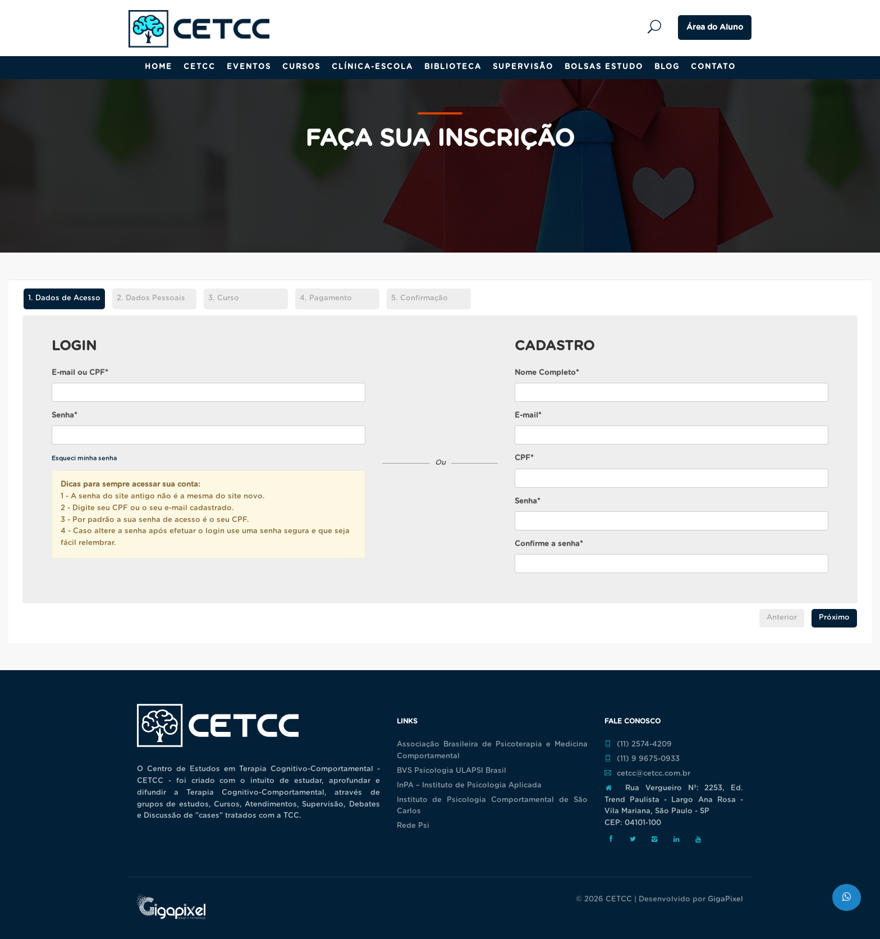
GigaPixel (725, 899)
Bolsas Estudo (604, 67)
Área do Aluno (714, 27)
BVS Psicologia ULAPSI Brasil (451, 771)
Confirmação (419, 298)
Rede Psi (413, 826)
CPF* (524, 458)
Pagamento (326, 298)
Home (158, 67)
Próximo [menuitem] (834, 617)
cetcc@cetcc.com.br (647, 773)
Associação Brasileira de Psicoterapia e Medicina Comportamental (492, 750)
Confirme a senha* (549, 544)
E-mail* (528, 415)
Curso (223, 298)
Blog (667, 67)
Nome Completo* (547, 373)
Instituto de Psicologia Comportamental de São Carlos (492, 806)
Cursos (301, 67)
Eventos (249, 67)
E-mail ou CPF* (80, 373)
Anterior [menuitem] (782, 617)
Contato (713, 67)
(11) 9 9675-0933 (642, 759)
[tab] (64, 300)
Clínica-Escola (372, 67)
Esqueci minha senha (84, 458)
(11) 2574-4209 (638, 744)
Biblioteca (453, 67)
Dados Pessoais (151, 298)
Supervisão (523, 67)
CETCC (200, 67)
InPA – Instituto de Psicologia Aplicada (469, 785)
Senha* (64, 415)
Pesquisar (657, 27)
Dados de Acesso (62, 299)
